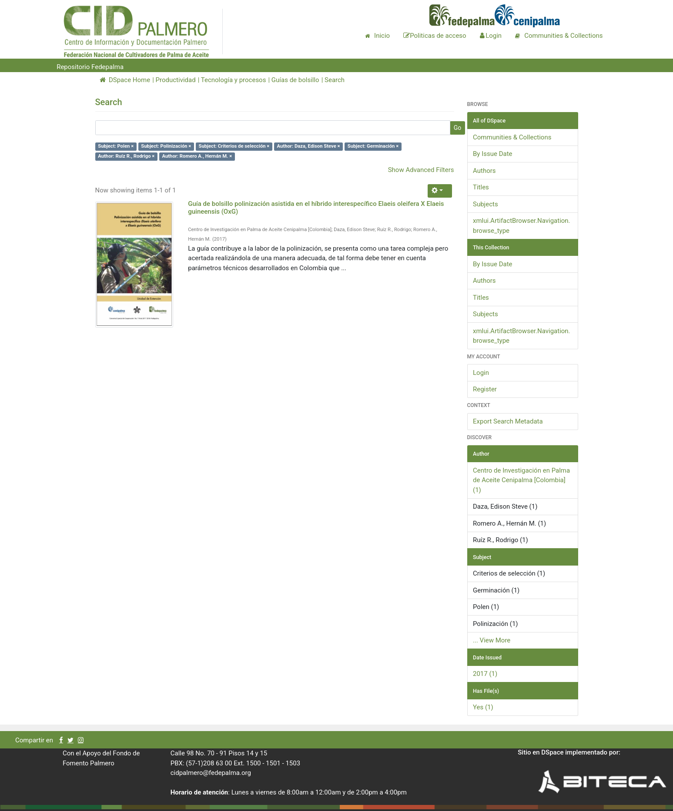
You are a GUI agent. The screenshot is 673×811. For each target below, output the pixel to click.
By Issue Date (492, 154)
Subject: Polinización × (166, 146)
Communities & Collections (512, 137)
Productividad (176, 80)
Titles (481, 187)
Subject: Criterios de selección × (234, 146)
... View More (491, 640)
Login (481, 373)
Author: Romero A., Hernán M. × (197, 156)
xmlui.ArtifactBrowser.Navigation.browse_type (521, 226)
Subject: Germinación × (373, 146)
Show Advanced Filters (421, 170)
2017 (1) (485, 674)
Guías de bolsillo (295, 80)
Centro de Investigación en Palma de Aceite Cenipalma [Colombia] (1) (521, 480)
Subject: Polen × (116, 146)
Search (335, 80)
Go (458, 127)
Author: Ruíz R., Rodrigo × (126, 156)
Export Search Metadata (508, 421)
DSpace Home (125, 80)
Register (485, 389)
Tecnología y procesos (233, 80)
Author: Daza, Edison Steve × (308, 146)
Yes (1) (483, 707)
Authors (484, 171)
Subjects (485, 204)
